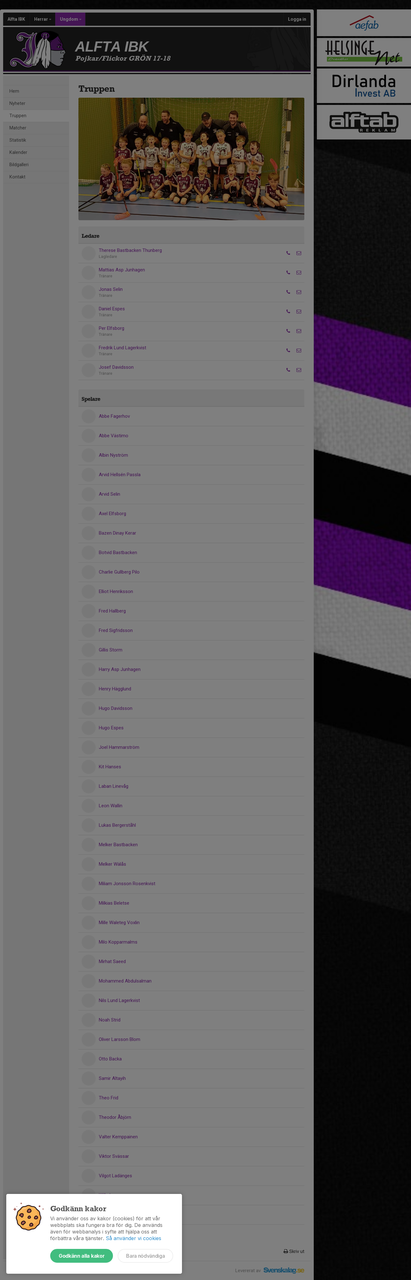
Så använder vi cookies (133, 1238)
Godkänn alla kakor (81, 1256)
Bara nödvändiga (145, 1256)
